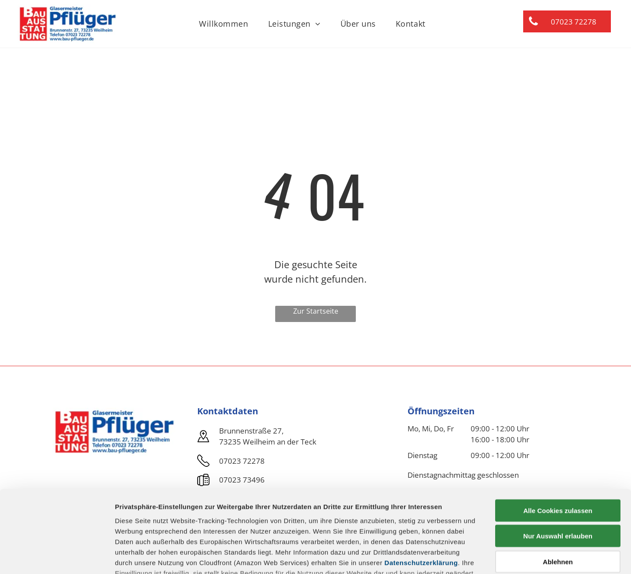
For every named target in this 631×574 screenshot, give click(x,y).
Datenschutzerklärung (421, 491)
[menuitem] (226, 24)
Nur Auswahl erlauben (557, 464)
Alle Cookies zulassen (557, 439)
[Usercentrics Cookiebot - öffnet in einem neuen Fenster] (56, 557)
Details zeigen (466, 556)
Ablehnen (558, 490)
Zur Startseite (315, 311)
